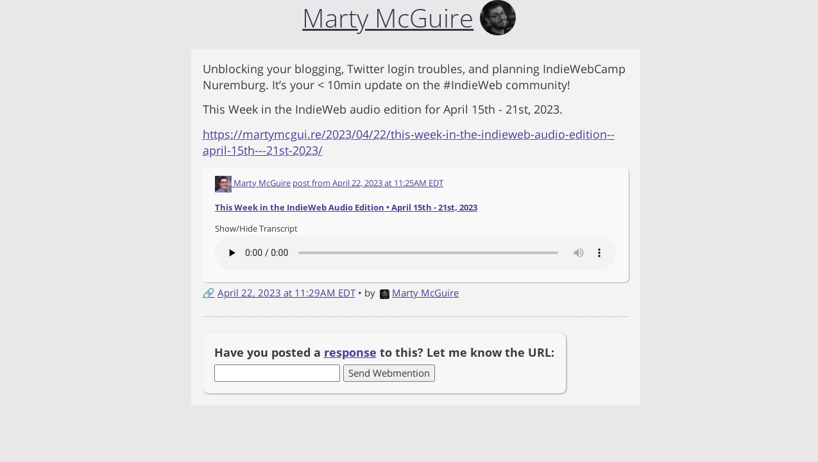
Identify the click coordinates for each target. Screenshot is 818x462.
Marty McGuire (419, 292)
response (350, 352)
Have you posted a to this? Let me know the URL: (384, 352)
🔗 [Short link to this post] (209, 292)
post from (368, 183)
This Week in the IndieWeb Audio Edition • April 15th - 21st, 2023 (346, 207)
